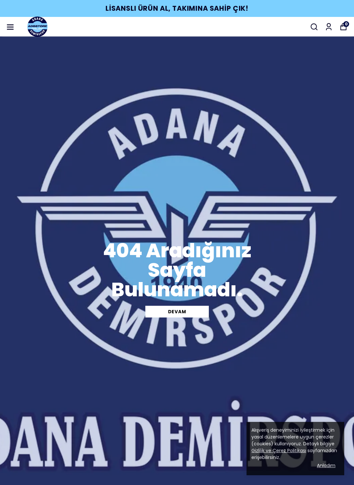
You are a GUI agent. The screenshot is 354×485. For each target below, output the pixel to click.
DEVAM (177, 311)
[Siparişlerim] (329, 27)
